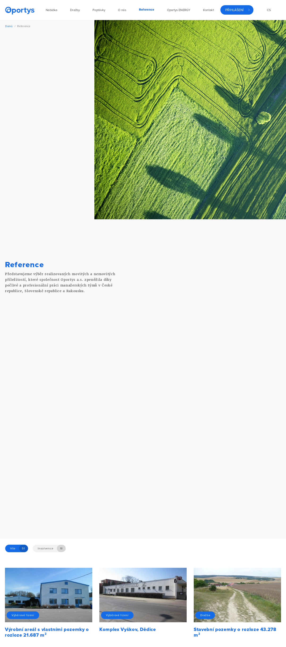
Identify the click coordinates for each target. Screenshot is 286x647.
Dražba (205, 615)
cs (269, 10)
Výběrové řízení (23, 615)
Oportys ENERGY (178, 10)
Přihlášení (234, 10)
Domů (9, 26)
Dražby (75, 10)
